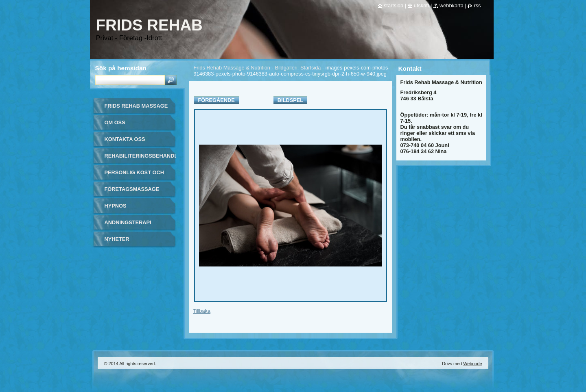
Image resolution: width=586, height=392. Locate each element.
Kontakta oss (125, 139)
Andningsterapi (128, 222)
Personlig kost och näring (134, 175)
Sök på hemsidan (120, 68)
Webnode (472, 363)
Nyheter (117, 239)
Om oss (115, 122)
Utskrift (421, 5)
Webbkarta (452, 5)
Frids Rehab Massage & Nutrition (232, 68)
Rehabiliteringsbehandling (140, 156)
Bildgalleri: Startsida (298, 68)
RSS (477, 5)
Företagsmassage (132, 189)
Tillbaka (202, 311)
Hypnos (116, 206)
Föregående (216, 100)
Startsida (393, 5)
